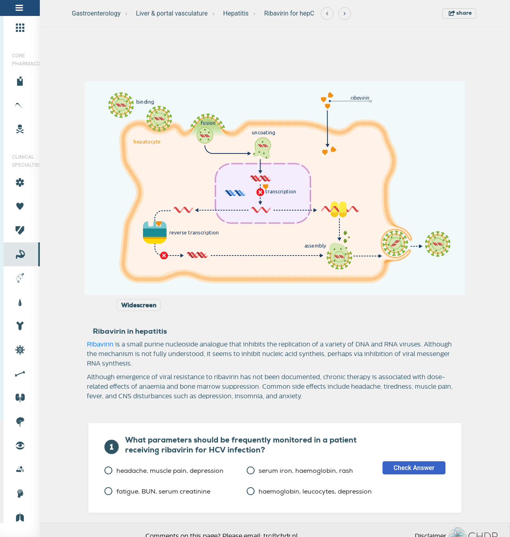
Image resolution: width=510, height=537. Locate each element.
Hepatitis (236, 13)
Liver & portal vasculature (172, 13)
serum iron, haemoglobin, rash (300, 470)
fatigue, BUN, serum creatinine (157, 491)
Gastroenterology (96, 13)
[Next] (344, 13)
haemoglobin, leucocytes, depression (309, 491)
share (460, 12)
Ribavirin (100, 344)
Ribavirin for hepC (289, 13)
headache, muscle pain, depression (164, 470)
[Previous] (327, 13)
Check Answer (414, 468)
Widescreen (138, 305)
